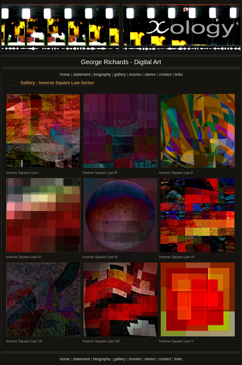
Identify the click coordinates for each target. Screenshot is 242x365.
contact (165, 74)
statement (81, 74)
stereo (150, 74)
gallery (120, 74)
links (178, 74)
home (65, 74)
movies (135, 74)
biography (102, 74)
